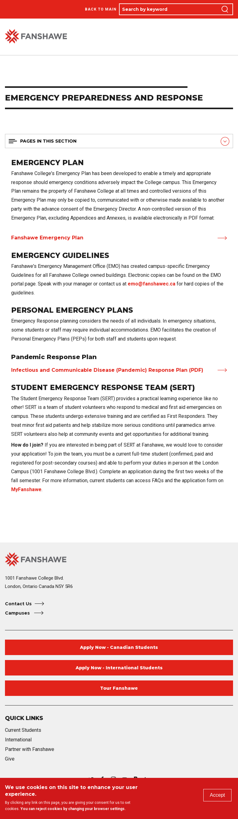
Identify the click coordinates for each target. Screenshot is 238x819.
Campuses (18, 613)
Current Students (23, 730)
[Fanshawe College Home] (119, 559)
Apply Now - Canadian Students (119, 647)
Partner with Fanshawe (29, 749)
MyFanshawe (26, 489)
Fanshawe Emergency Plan (47, 238)
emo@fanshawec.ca (151, 284)
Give (10, 759)
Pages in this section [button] (48, 141)
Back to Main (101, 9)
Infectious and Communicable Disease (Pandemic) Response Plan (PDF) (107, 370)
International (18, 740)
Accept (217, 795)
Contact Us (18, 604)
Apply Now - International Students (119, 668)
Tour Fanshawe (119, 688)
